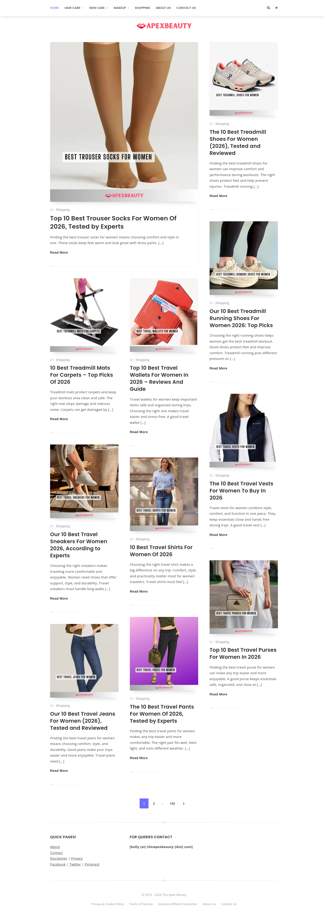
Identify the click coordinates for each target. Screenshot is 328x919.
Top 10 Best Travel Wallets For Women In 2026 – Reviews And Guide (159, 378)
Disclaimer (58, 858)
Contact (56, 852)
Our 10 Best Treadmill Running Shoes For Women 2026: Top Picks (241, 318)
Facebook (58, 864)
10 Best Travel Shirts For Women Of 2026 (161, 551)
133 (172, 803)
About (55, 846)
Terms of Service (141, 904)
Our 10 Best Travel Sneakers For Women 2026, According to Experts (78, 545)
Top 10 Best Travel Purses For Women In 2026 (243, 653)
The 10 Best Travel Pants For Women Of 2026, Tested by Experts (162, 714)
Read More (59, 252)
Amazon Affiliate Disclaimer (177, 904)
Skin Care (97, 8)
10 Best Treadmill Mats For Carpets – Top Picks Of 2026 (81, 375)
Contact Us (186, 8)
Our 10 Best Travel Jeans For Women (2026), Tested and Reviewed (82, 721)
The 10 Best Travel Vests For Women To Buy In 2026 (241, 490)
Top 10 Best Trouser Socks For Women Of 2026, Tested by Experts (113, 222)
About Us (163, 8)
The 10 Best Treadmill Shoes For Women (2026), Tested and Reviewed (238, 142)
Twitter (75, 864)
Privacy (77, 858)
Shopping (142, 8)
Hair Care (72, 8)
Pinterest (92, 864)
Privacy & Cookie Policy (107, 904)
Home (54, 8)
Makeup (120, 8)
